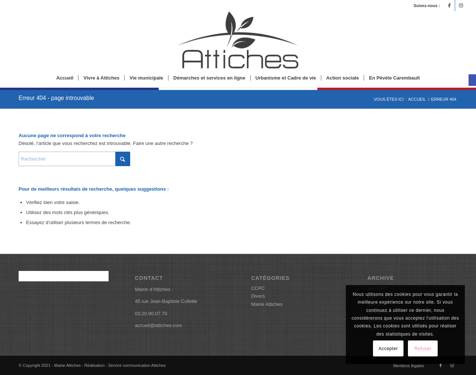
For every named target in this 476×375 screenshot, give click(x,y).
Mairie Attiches (267, 304)
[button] (472, 80)
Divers (258, 296)
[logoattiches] (238, 40)
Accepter (388, 348)
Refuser (422, 348)
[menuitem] (64, 78)
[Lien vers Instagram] (460, 5)
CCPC (258, 288)
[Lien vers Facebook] (449, 5)
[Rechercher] (74, 159)
